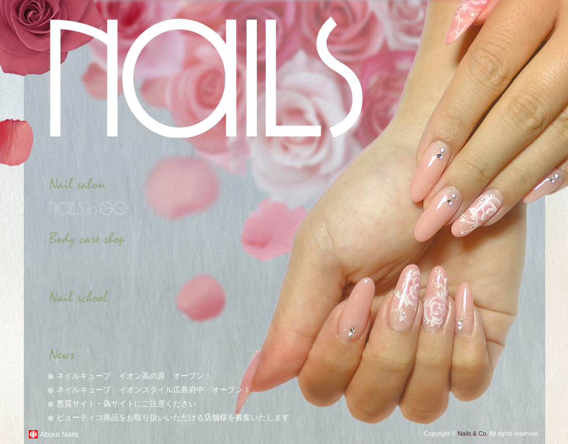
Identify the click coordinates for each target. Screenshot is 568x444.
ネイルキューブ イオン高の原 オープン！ (134, 376)
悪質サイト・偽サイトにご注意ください (126, 404)
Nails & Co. (473, 433)
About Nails (59, 434)
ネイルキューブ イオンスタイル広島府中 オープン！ (154, 390)
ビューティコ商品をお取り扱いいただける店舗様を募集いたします (173, 417)
